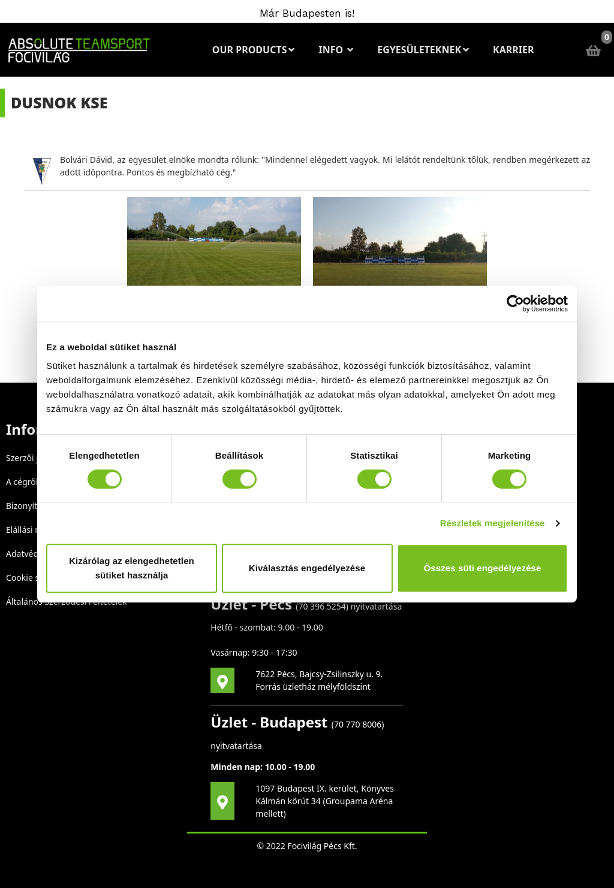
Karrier (513, 49)
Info (335, 49)
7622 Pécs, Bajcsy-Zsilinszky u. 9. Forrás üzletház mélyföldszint (319, 680)
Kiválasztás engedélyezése (307, 568)
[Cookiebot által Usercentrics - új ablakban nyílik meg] (515, 304)
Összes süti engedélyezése (482, 568)
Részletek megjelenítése (492, 523)
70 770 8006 (357, 724)
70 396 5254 (321, 606)
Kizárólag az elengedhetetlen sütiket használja (131, 568)
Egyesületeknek (423, 49)
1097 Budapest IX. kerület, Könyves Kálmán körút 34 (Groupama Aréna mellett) (324, 801)
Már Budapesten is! (307, 13)
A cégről (22, 481)
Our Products (253, 49)
